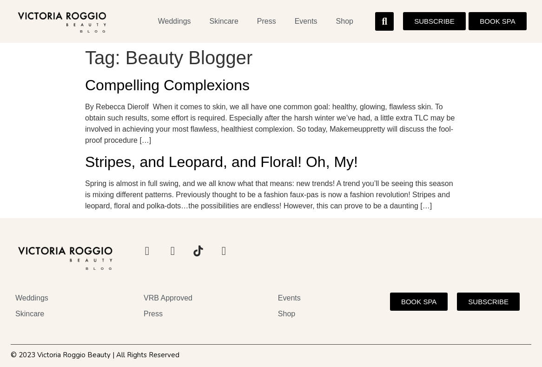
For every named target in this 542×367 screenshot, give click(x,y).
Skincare (224, 21)
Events (306, 21)
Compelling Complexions (167, 85)
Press (266, 21)
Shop (344, 21)
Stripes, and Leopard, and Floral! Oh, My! (221, 161)
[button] (384, 21)
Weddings (174, 21)
